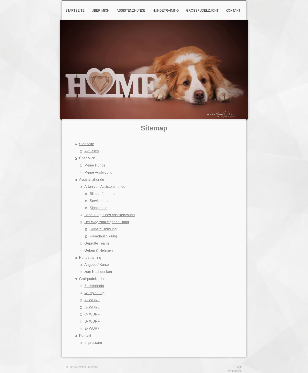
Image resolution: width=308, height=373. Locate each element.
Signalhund (98, 208)
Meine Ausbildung (98, 172)
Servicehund (99, 201)
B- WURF (92, 307)
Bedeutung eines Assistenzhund (109, 215)
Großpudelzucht (91, 279)
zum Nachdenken (98, 272)
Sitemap (93, 366)
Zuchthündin (94, 286)
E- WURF (92, 328)
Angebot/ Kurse (96, 265)
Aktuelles (91, 151)
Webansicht (235, 370)
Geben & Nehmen (98, 250)
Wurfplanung (94, 293)
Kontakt (85, 336)
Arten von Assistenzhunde (104, 187)
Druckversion (76, 366)
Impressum (93, 343)
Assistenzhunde (91, 179)
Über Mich (87, 158)
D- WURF (92, 321)
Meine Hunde (94, 165)
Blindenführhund (103, 194)
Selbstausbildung (103, 229)
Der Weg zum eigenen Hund (106, 222)
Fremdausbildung (103, 236)
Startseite (86, 144)
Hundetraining (90, 258)
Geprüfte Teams (97, 243)
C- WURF (92, 314)
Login (239, 366)
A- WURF (92, 300)
